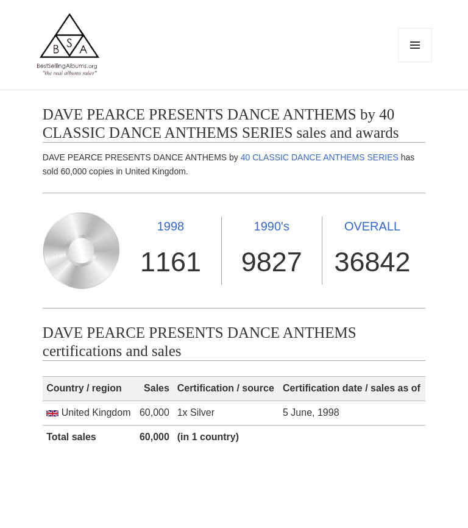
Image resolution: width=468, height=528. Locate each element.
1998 (171, 226)
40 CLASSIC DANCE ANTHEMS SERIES (320, 157)
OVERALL (372, 226)
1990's (271, 226)
